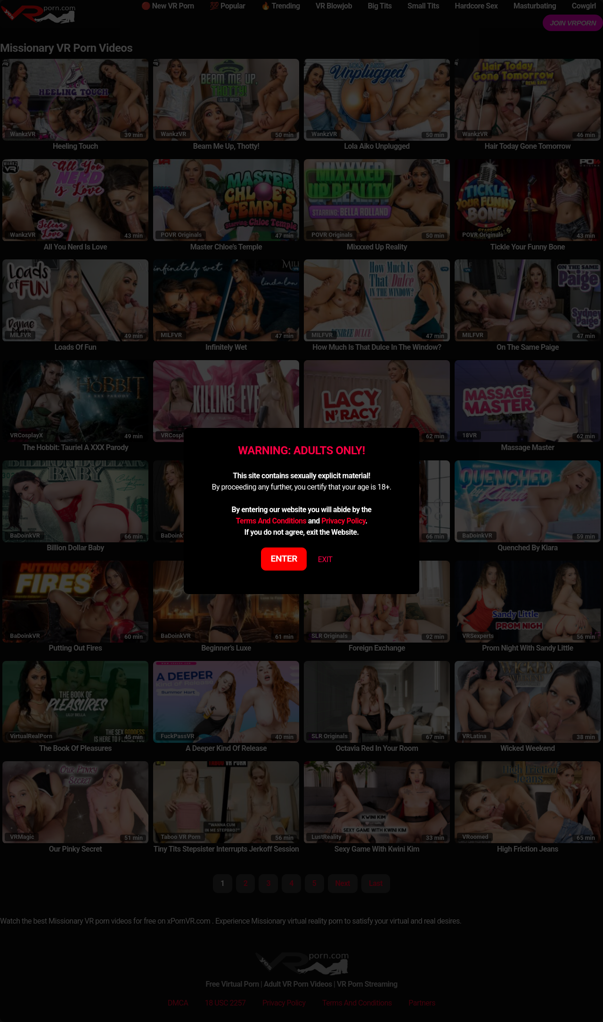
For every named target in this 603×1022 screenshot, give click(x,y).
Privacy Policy (343, 520)
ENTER (284, 558)
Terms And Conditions (271, 520)
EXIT (325, 559)
